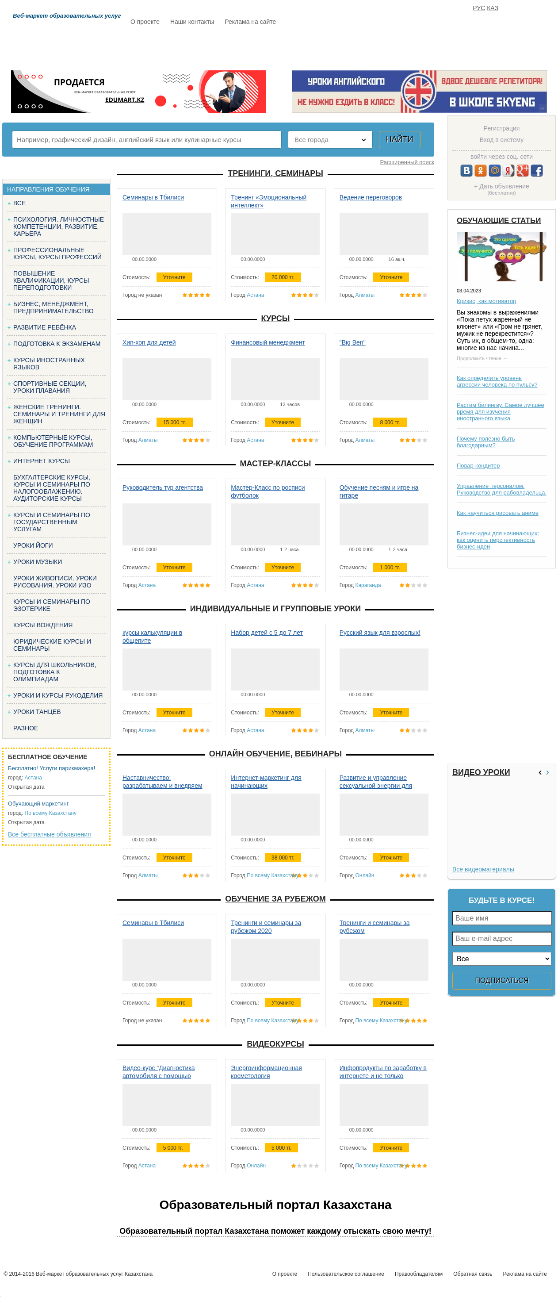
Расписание (162, 47)
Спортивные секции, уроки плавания (49, 387)
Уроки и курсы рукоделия (58, 695)
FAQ (403, 47)
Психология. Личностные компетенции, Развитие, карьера (58, 226)
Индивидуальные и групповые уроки (275, 608)
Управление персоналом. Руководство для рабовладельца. (502, 489)
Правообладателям (419, 1274)
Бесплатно (268, 47)
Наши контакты (192, 21)
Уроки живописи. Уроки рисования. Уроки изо (55, 582)
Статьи (318, 47)
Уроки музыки (37, 561)
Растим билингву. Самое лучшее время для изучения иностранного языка (500, 412)
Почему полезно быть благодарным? (486, 442)
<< (541, 773)
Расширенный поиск (407, 162)
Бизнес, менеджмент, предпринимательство (53, 307)
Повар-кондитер (478, 465)
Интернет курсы (41, 460)
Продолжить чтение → (482, 358)
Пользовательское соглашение (346, 1274)
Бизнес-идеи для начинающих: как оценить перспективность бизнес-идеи (498, 540)
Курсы (275, 318)
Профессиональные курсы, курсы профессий (57, 253)
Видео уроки (481, 772)
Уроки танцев (37, 711)
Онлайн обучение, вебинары (275, 753)
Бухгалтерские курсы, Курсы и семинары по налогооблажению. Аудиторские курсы (51, 488)
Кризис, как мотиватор (486, 301)
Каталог (216, 47)
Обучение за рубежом (275, 898)
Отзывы (363, 47)
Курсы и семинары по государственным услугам (51, 522)
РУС (479, 8)
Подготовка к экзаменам (56, 343)
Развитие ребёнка (44, 327)
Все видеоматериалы (483, 869)
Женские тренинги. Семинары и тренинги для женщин (59, 414)
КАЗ (492, 8)
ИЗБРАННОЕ (447, 47)
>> (548, 773)
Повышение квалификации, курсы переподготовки (51, 280)
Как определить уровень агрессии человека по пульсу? (497, 381)
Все (19, 203)
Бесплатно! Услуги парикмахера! (51, 768)
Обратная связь (472, 1274)
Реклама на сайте (250, 21)
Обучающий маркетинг (38, 803)
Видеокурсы (275, 1044)
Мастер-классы (275, 463)
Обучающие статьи (499, 220)
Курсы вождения (43, 625)
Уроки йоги (33, 545)
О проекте (145, 21)
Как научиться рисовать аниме (498, 513)
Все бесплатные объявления (49, 834)
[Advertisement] (500, 665)
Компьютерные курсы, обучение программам (53, 441)
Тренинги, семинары (275, 173)
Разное (25, 728)
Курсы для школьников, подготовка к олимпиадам (54, 672)
